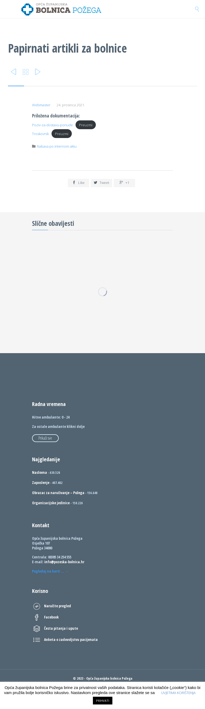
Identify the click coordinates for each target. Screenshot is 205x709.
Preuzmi (85, 125)
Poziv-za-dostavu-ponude (52, 125)
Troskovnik (40, 133)
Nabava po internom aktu (57, 146)
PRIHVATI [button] (102, 701)
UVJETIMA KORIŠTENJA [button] (178, 692)
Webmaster (41, 105)
